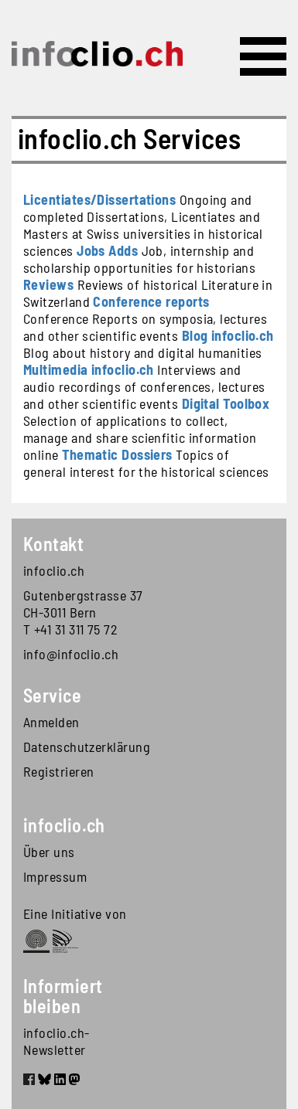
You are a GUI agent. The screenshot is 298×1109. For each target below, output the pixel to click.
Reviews (48, 284)
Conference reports (151, 301)
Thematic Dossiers (117, 454)
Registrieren (58, 771)
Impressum (55, 876)
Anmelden (51, 721)
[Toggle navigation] (263, 56)
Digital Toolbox (226, 403)
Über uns (49, 851)
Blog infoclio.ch (228, 335)
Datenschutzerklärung (86, 746)
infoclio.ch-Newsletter (56, 1041)
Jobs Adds (107, 250)
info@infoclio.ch (70, 653)
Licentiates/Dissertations (99, 199)
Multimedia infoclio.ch (88, 369)
